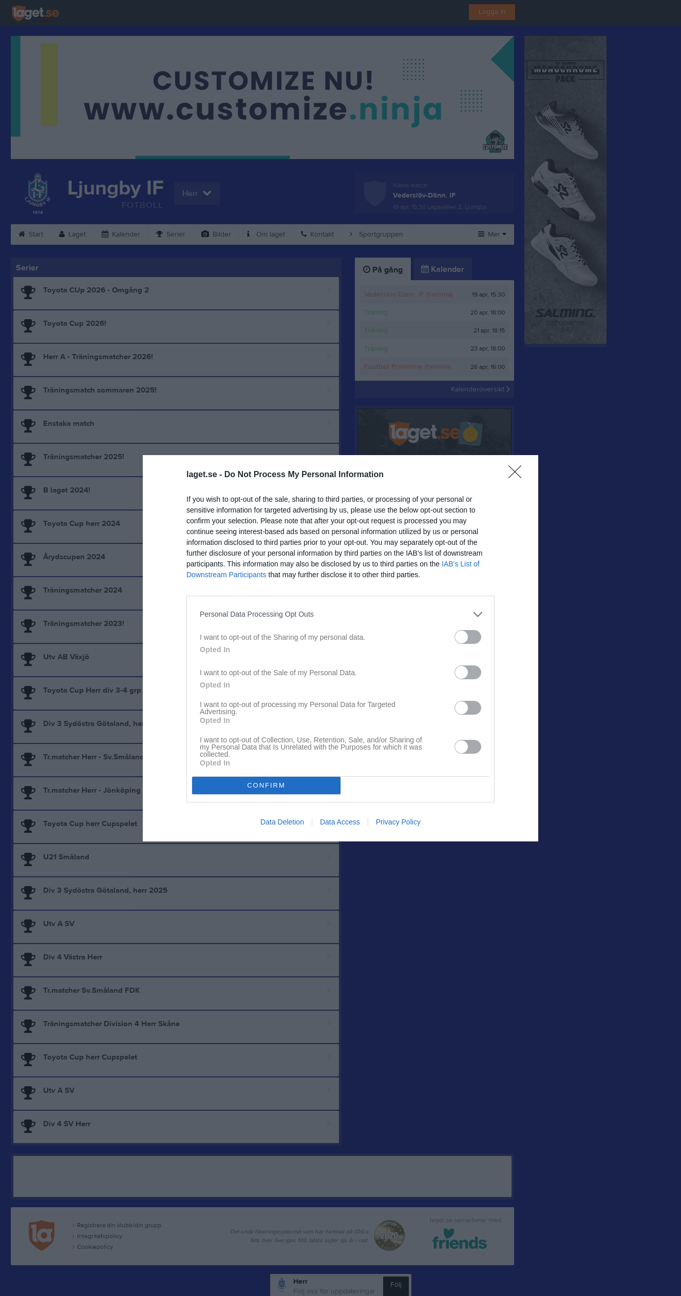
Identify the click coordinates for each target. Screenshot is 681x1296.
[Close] (518, 475)
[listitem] (340, 614)
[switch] (468, 637)
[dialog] (340, 648)
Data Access (340, 822)
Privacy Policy (398, 822)
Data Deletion (282, 822)
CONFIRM (266, 785)
